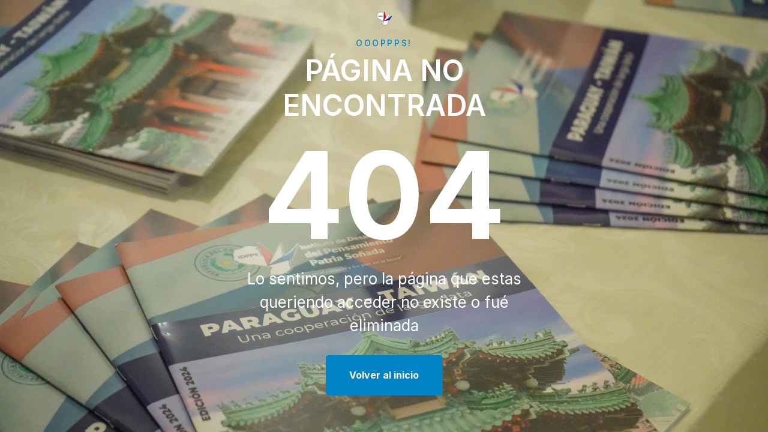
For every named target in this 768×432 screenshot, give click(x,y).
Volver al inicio (384, 375)
